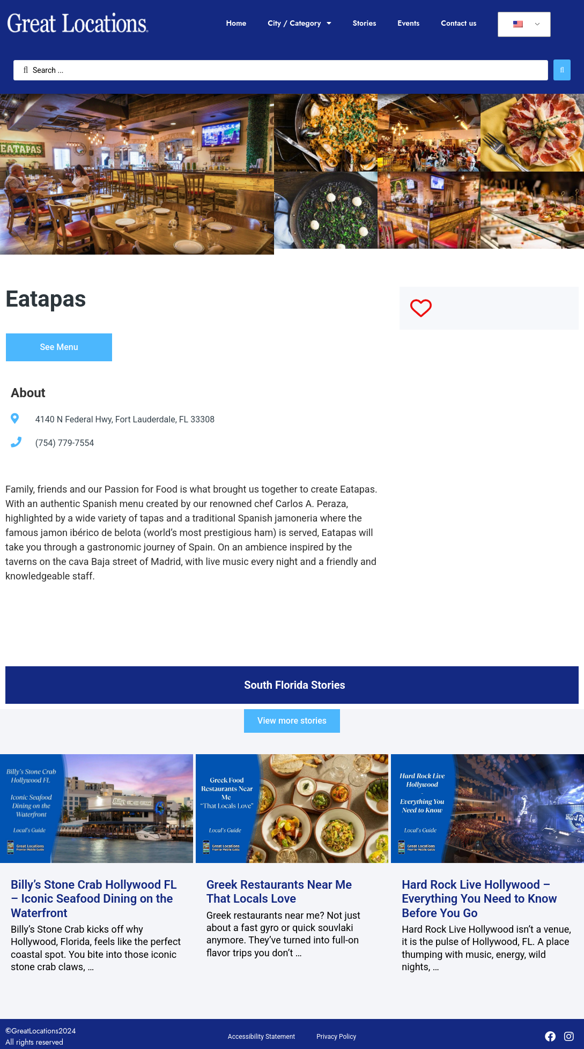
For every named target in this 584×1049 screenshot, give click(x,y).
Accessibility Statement (261, 1036)
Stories (364, 23)
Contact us (458, 23)
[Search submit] (562, 69)
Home (236, 23)
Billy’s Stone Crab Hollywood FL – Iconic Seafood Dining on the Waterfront (94, 899)
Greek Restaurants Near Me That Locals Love (279, 891)
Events (408, 23)
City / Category (299, 23)
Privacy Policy (336, 1036)
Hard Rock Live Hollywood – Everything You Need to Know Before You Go (479, 899)
